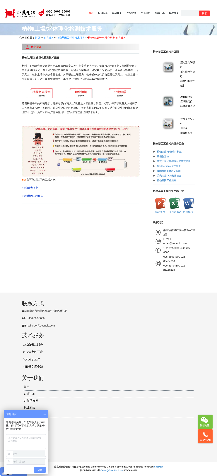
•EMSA (183, 128)
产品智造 (131, 13)
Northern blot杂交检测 (168, 170)
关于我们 (145, 13)
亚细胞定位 (163, 156)
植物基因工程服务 (166, 180)
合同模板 (187, 211)
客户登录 (174, 13)
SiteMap (158, 466)
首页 (91, 13)
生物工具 (160, 13)
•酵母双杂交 (186, 133)
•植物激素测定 (30, 187)
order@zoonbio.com (112, 470)
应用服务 (103, 13)
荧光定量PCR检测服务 (169, 175)
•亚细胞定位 (186, 101)
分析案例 (159, 211)
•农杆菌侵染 (186, 96)
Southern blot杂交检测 (169, 166)
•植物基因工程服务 (32, 195)
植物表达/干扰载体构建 (169, 151)
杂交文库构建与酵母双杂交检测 (174, 161)
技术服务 (48, 37)
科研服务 (117, 13)
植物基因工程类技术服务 (71, 37)
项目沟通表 (175, 211)
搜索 (204, 13)
